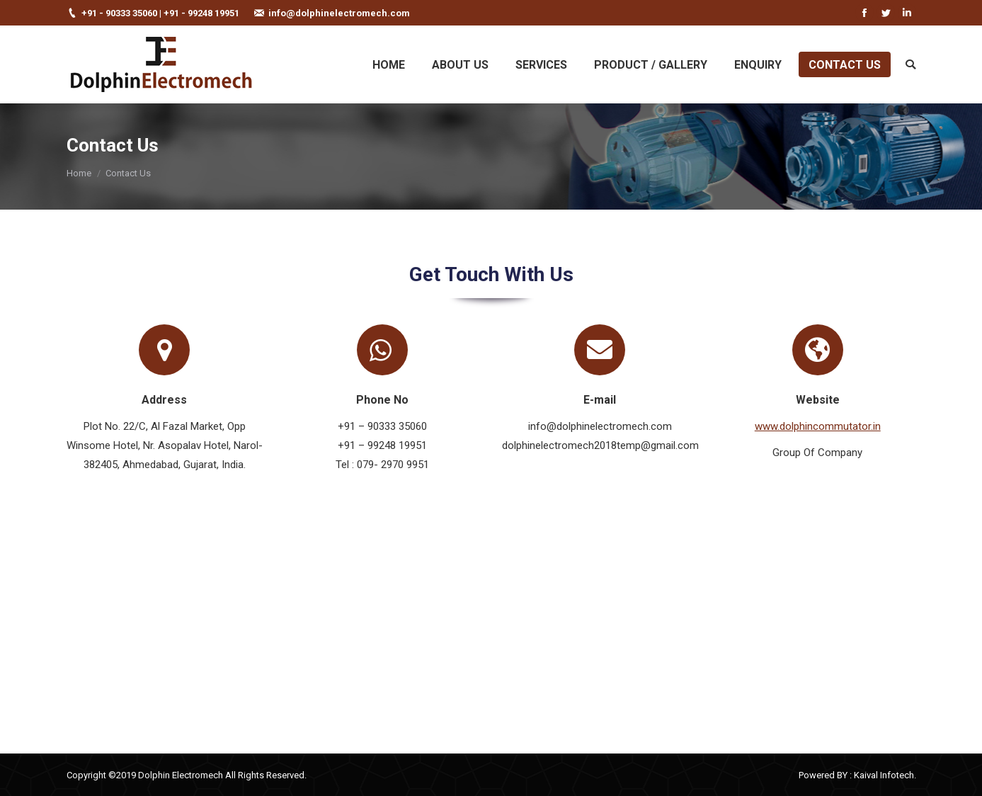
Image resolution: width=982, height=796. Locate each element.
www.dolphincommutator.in (818, 426)
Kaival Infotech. (885, 775)
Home (79, 173)
